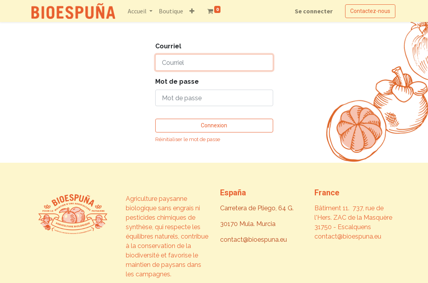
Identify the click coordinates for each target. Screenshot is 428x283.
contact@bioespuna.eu (253, 239)
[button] (192, 11)
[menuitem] (171, 11)
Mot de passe (177, 81)
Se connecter (313, 11)
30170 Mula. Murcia (248, 224)
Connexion (214, 125)
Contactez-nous (370, 11)
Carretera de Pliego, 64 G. (257, 208)
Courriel (168, 46)
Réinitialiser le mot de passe (187, 139)
